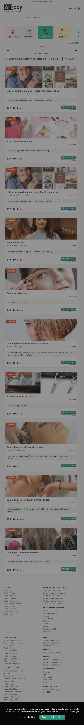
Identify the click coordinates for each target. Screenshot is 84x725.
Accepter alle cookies (52, 717)
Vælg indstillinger (29, 717)
